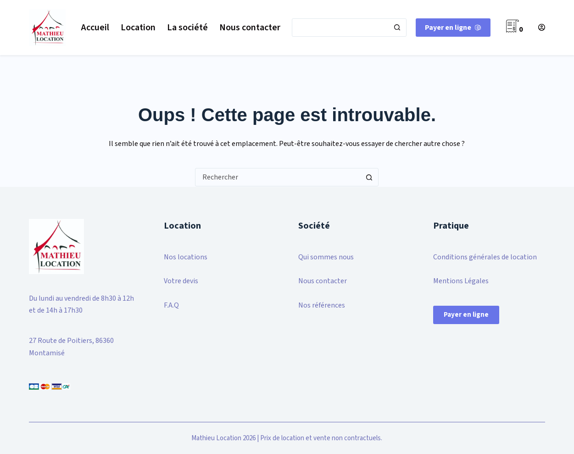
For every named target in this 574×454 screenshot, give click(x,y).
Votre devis (181, 281)
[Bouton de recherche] (397, 27)
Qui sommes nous (326, 257)
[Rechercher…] (340, 27)
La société (187, 28)
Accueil (95, 28)
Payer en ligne (466, 314)
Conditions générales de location (485, 257)
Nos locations (185, 257)
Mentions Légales (461, 281)
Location (138, 28)
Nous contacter (249, 28)
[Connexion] (541, 27)
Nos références (321, 305)
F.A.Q (171, 305)
